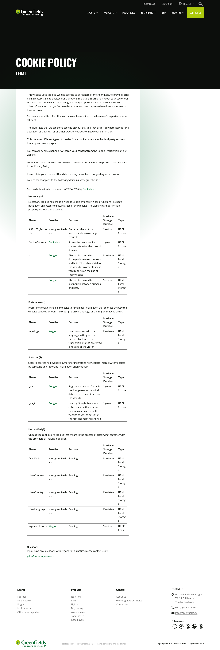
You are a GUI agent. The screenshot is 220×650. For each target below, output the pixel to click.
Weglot (53, 331)
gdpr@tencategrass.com (40, 556)
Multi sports (24, 608)
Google (53, 255)
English (187, 3)
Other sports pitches (28, 612)
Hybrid (74, 604)
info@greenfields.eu (186, 613)
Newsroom (167, 3)
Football (21, 596)
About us (178, 12)
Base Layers (78, 619)
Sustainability (148, 12)
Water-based (78, 612)
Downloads (149, 3)
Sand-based (77, 616)
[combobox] (185, 3)
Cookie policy (68, 643)
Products (110, 12)
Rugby (20, 604)
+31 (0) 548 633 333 (186, 607)
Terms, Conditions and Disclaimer (111, 643)
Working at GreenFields (129, 600)
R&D (164, 12)
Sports (92, 12)
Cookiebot (88, 189)
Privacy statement (85, 643)
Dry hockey (77, 608)
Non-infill (76, 596)
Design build (128, 12)
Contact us (195, 12)
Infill (73, 600)
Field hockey (24, 600)
